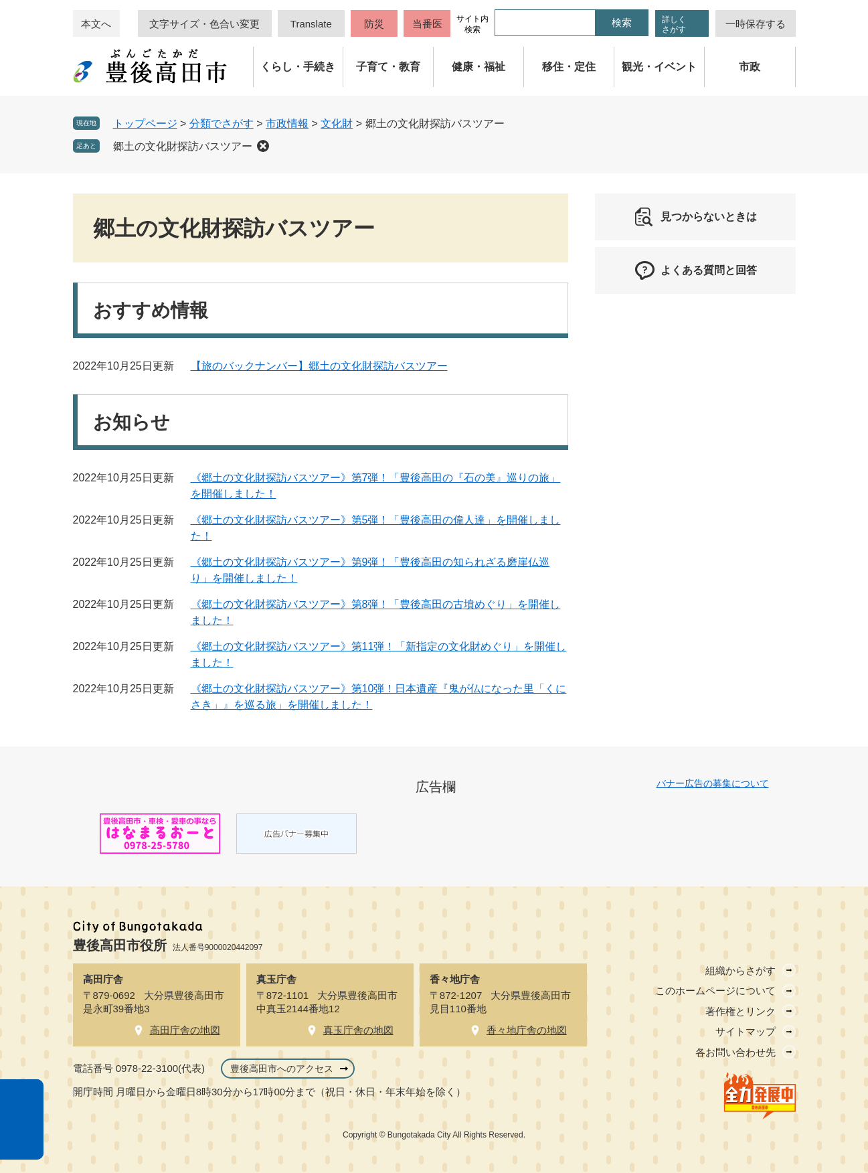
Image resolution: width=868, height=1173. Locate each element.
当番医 (427, 23)
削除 (263, 146)
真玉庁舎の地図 (358, 1030)
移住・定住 (569, 66)
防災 (374, 23)
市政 (749, 66)
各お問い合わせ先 (735, 1052)
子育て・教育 (388, 66)
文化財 (337, 123)
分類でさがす (221, 123)
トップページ (145, 123)
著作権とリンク (740, 1011)
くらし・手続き (297, 66)
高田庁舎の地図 (185, 1030)
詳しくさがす (674, 24)
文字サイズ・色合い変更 (204, 23)
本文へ (96, 23)
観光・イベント (659, 66)
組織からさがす (740, 970)
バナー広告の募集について (713, 783)
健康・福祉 (478, 66)
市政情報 (287, 123)
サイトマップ (745, 1031)
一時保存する (755, 23)
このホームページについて (715, 990)
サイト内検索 (472, 24)
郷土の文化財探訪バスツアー (182, 146)
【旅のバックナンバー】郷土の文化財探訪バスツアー (319, 366)
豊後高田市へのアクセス (281, 1068)
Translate (311, 23)
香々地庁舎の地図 (527, 1030)
